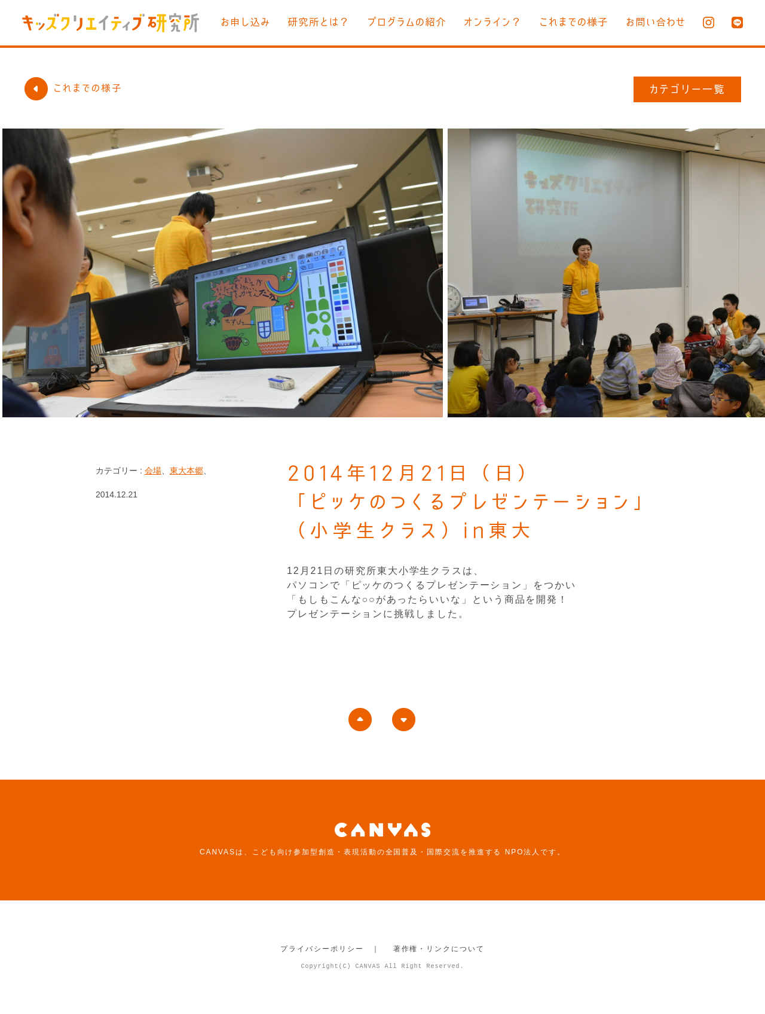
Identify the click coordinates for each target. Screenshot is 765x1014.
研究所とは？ (318, 22)
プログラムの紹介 (406, 22)
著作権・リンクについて (439, 949)
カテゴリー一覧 (687, 89)
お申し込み (245, 22)
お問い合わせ (656, 22)
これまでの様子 (573, 22)
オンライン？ (493, 22)
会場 (153, 470)
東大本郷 (186, 470)
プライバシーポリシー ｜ (330, 949)
